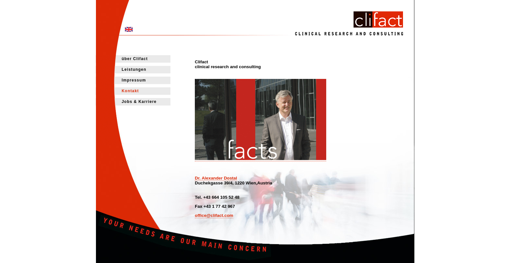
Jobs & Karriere (139, 101)
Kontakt (130, 91)
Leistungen (134, 69)
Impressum (134, 80)
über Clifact (135, 58)
